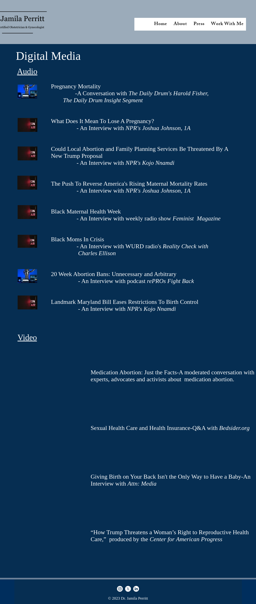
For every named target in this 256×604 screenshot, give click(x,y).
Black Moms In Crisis (77, 239)
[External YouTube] (50, 551)
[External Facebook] (50, 438)
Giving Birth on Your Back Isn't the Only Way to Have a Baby (166, 476)
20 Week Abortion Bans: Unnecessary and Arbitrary (113, 274)
